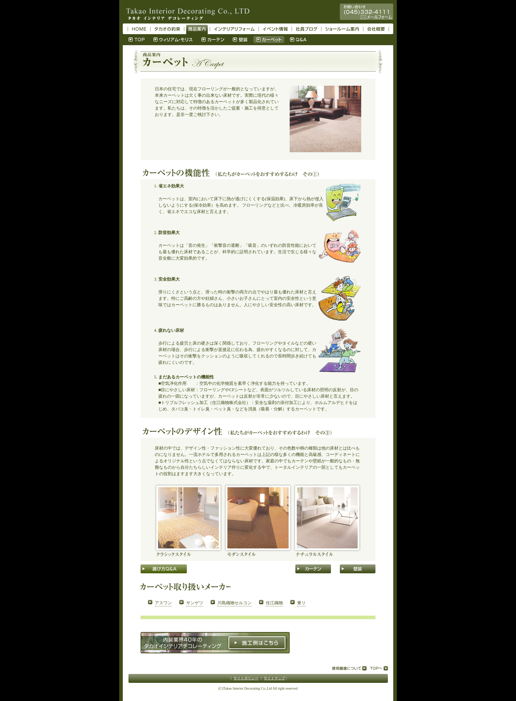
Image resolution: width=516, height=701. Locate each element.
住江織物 (274, 602)
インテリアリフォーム (234, 28)
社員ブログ (307, 28)
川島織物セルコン (234, 602)
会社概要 (376, 28)
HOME (139, 28)
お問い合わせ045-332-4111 (366, 11)
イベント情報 (275, 28)
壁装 (240, 39)
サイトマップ (274, 678)
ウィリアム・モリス (173, 39)
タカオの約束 (167, 28)
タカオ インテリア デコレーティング (186, 11)
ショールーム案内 (342, 28)
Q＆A (298, 39)
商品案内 (197, 28)
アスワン (163, 602)
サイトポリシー (245, 678)
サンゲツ (194, 602)
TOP (137, 39)
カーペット (268, 39)
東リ (301, 602)
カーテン (213, 39)
